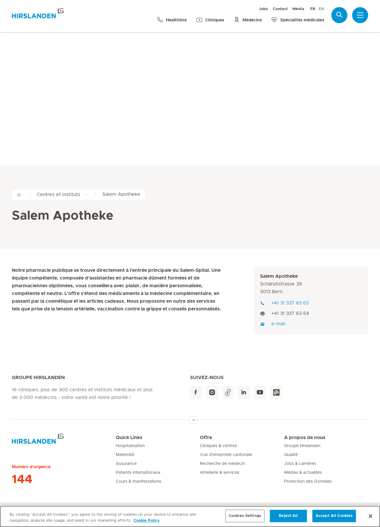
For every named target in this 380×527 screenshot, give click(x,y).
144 (22, 479)
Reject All (288, 520)
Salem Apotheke (279, 276)
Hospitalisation (130, 446)
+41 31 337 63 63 (284, 303)
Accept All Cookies (334, 520)
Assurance (126, 464)
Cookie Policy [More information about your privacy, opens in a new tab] (147, 524)
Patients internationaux (138, 473)
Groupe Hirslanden (302, 446)
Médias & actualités (303, 473)
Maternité (125, 455)
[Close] (370, 519)
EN (321, 9)
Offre (206, 437)
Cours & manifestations (138, 481)
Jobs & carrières (300, 464)
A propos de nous (304, 437)
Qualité (291, 455)
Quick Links (129, 437)
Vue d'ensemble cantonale (226, 455)
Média (298, 9)
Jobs (263, 9)
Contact (280, 9)
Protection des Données (308, 481)
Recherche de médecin (222, 464)
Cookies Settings (245, 520)
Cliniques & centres (218, 446)
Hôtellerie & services (219, 473)
